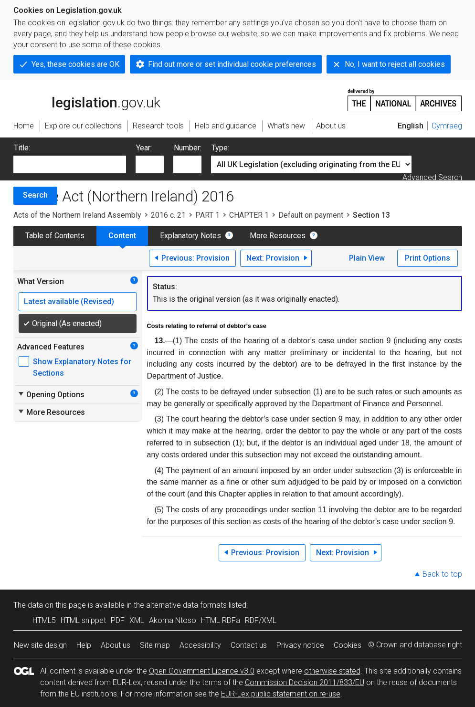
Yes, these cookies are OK (75, 64)
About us (115, 645)
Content (122, 235)
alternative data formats (186, 605)
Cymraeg (447, 125)
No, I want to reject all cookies (395, 64)
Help (83, 645)
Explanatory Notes (190, 235)
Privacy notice (300, 645)
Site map (155, 645)
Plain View (367, 258)
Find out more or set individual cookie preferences (232, 64)
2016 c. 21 (168, 215)
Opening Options (50, 394)
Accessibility (200, 645)
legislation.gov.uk (86, 99)
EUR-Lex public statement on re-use (280, 693)
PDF (118, 620)
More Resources (278, 235)
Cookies (347, 645)
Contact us (249, 645)
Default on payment (310, 215)
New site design (40, 645)
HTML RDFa (220, 620)
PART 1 (207, 215)
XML (136, 620)
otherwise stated (332, 670)
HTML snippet (83, 620)
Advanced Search (432, 177)
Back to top (442, 574)
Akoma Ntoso (172, 620)
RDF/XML (260, 620)
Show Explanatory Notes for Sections (82, 367)
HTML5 (44, 620)
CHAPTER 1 (249, 215)
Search (35, 195)
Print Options (427, 258)
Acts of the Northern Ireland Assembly (77, 215)
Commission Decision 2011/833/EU (304, 682)
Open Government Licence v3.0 (201, 670)
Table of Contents (54, 235)
